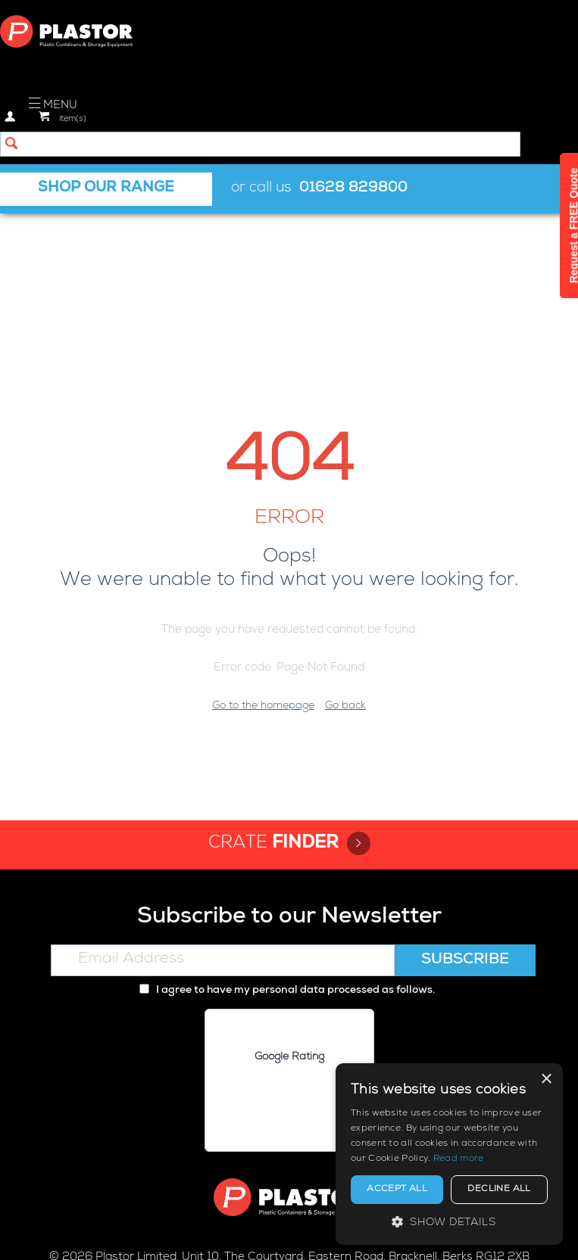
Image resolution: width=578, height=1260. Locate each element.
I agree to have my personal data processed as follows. (287, 832)
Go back (345, 548)
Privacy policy (181, 1234)
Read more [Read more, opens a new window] (458, 1159)
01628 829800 (353, 189)
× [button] (545, 1079)
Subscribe (465, 802)
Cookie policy (266, 1234)
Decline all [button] (498, 1189)
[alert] (449, 1154)
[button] (449, 1222)
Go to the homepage (263, 548)
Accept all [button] (397, 1189)
